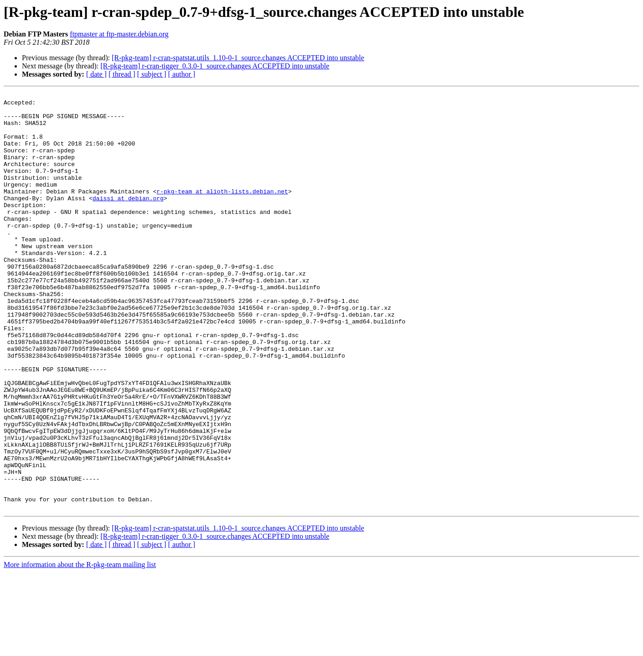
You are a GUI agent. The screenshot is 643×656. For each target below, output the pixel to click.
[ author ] (181, 74)
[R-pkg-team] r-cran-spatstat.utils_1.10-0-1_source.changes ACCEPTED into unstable (238, 58)
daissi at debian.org (128, 220)
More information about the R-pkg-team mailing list (80, 648)
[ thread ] (121, 74)
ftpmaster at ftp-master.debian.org (119, 34)
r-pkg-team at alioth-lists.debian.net (222, 212)
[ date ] (96, 74)
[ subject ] (151, 74)
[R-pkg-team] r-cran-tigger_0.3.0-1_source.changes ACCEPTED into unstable (214, 66)
